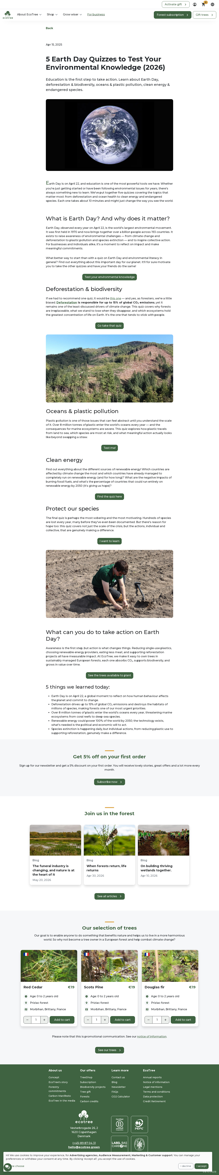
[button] (176, 4)
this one (115, 298)
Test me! (110, 448)
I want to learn (109, 541)
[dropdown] (194, 4)
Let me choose (15, 1166)
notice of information (151, 1036)
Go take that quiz (109, 325)
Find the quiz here (109, 496)
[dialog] (107, 1162)
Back (49, 28)
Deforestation (66, 302)
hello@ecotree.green (84, 1147)
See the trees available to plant (109, 675)
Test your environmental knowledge (110, 277)
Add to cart (62, 1019)
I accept (202, 1166)
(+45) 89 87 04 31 (84, 1143)
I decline (186, 1166)
